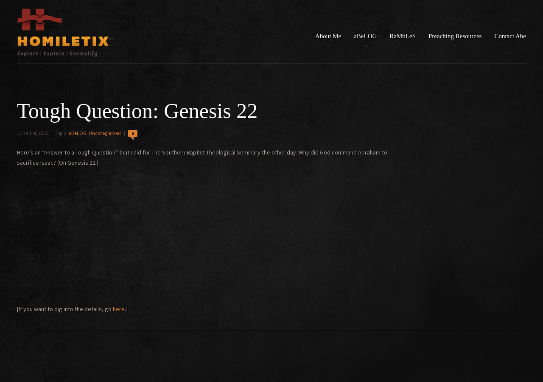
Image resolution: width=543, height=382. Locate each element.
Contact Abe (510, 36)
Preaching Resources (454, 36)
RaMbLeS (402, 36)
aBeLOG (365, 36)
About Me (328, 36)
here (119, 309)
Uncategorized (105, 133)
